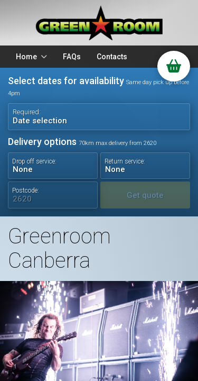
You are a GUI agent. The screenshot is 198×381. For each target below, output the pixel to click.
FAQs (72, 56)
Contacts (112, 56)
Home (26, 56)
